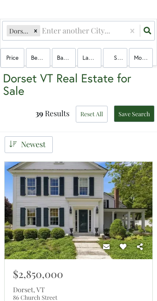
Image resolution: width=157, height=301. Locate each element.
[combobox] (43, 31)
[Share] (139, 246)
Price (12, 57)
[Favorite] (123, 246)
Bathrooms (66, 57)
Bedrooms (40, 57)
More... (142, 57)
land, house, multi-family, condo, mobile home (91, 57)
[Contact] (106, 246)
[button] (35, 30)
